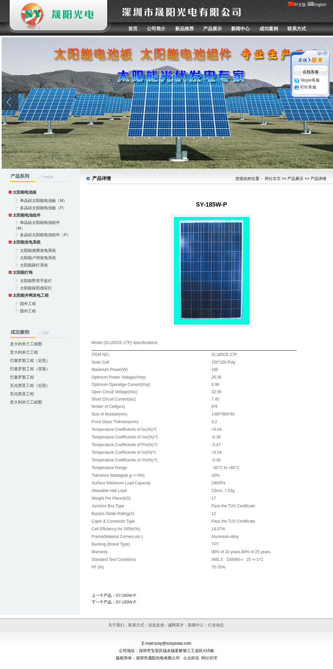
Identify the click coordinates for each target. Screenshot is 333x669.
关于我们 (116, 625)
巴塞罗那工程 (22, 377)
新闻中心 (240, 28)
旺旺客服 (305, 87)
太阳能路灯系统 (34, 265)
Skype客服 (307, 80)
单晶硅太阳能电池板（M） (43, 200)
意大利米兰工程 (24, 352)
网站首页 (273, 178)
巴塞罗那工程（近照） (30, 360)
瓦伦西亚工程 (22, 394)
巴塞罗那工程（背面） (30, 369)
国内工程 (28, 311)
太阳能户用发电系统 (38, 257)
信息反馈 (156, 625)
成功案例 (268, 28)
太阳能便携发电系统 (38, 250)
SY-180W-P (126, 595)
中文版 (297, 4)
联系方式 (296, 28)
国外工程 (28, 303)
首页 (133, 28)
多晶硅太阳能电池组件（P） (45, 235)
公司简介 (156, 28)
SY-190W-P (126, 602)
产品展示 (212, 28)
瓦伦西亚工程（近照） (30, 385)
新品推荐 (184, 28)
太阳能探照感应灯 (36, 288)
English (316, 4)
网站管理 (209, 658)
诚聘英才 (176, 625)
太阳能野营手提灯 (36, 280)
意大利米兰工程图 (26, 344)
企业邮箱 (191, 658)
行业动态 (216, 625)
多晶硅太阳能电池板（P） (43, 208)
